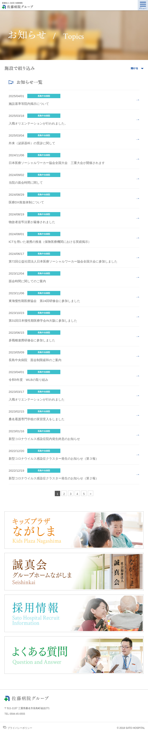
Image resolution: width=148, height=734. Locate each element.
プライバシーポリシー (17, 727)
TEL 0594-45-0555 (14, 713)
